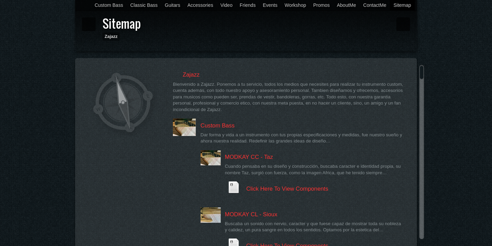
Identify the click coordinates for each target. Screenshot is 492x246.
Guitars (172, 5)
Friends (248, 5)
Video (226, 5)
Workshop (295, 5)
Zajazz (111, 36)
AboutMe (346, 5)
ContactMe (374, 5)
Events (270, 5)
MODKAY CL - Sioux (251, 214)
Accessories (200, 5)
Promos (321, 5)
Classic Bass (144, 5)
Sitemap (402, 5)
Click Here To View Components (287, 189)
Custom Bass (109, 5)
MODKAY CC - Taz (249, 157)
